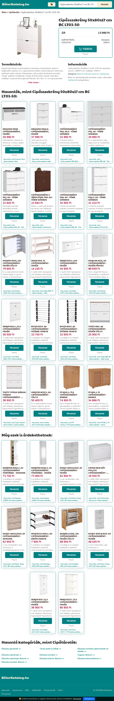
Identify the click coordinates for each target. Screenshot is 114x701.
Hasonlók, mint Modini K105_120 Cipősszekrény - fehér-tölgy (12, 293)
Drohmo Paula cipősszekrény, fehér (40, 131)
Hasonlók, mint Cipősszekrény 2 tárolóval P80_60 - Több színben (41, 227)
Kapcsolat (5, 690)
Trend (60, 690)
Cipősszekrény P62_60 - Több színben (11, 197)
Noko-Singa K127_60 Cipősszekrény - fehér (99, 536)
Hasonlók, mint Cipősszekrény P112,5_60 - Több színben (98, 227)
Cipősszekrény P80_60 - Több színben (68, 197)
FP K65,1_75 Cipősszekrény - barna (97, 395)
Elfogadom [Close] (89, 699)
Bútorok (80, 74)
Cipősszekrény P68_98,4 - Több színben (68, 131)
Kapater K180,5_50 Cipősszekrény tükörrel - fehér (41, 470)
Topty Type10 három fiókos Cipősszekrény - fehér (14, 396)
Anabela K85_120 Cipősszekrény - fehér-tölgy (69, 536)
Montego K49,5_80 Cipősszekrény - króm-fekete (41, 536)
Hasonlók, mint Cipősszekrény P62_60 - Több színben (14, 227)
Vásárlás (85, 49)
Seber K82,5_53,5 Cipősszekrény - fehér (12, 329)
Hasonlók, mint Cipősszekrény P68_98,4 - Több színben (69, 161)
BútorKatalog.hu (15, 4)
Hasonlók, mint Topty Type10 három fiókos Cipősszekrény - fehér (14, 425)
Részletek (14, 150)
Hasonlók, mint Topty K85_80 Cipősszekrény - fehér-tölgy (99, 358)
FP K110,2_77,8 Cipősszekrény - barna (69, 395)
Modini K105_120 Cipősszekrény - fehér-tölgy (12, 263)
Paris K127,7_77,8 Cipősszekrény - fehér (69, 602)
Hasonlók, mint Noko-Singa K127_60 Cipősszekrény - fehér (99, 566)
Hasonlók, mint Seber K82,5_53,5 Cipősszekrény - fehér (13, 359)
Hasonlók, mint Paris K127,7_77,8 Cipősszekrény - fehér (70, 632)
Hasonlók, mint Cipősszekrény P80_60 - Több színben (71, 227)
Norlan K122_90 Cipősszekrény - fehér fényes (97, 263)
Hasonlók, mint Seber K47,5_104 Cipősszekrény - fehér (70, 293)
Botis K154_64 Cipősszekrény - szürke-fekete (69, 329)
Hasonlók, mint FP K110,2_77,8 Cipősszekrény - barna (70, 425)
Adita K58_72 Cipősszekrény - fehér (40, 263)
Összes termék (49, 690)
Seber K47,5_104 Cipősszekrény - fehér (69, 263)
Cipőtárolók (104, 74)
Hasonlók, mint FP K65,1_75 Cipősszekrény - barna (99, 424)
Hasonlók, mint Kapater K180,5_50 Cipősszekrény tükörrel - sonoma (12, 500)
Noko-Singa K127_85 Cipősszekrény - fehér (71, 470)
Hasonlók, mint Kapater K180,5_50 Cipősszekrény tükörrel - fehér (41, 500)
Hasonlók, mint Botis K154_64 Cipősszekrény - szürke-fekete (69, 359)
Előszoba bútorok (91, 74)
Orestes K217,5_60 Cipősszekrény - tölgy (41, 395)
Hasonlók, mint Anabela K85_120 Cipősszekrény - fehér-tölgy (69, 566)
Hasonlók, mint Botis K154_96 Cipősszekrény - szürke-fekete (41, 359)
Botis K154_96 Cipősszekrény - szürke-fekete (40, 329)
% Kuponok (6, 694)
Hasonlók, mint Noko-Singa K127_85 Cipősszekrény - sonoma (13, 566)
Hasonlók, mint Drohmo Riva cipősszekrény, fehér (14, 160)
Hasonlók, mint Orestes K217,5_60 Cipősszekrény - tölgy (41, 425)
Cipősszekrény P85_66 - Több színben (97, 131)
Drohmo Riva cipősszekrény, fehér (12, 131)
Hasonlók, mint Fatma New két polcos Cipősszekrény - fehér (99, 500)
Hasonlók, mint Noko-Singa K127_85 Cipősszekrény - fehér (70, 500)
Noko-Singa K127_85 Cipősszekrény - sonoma (14, 536)
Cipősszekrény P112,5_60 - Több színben (97, 197)
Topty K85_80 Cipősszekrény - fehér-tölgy (97, 329)
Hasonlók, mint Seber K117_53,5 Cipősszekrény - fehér (41, 632)
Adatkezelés (36, 690)
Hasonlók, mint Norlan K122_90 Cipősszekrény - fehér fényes (98, 293)
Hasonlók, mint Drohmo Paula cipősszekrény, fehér (41, 160)
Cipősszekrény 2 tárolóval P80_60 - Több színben (42, 197)
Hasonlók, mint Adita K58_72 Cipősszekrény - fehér (42, 292)
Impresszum (17, 690)
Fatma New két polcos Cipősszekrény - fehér (97, 471)
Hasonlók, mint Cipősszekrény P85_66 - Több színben (99, 161)
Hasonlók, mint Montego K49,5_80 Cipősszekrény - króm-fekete (41, 566)
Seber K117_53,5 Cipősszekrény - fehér (40, 602)
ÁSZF (27, 690)
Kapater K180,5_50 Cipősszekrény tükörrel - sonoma (14, 470)
